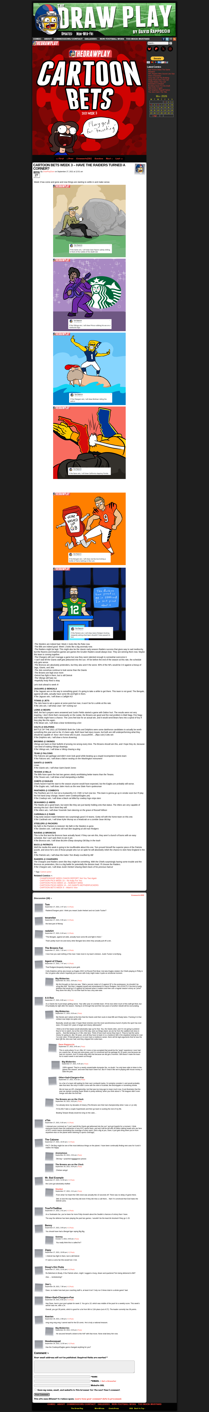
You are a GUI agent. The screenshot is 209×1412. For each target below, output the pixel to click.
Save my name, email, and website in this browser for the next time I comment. (78, 1390)
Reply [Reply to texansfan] (72, 920)
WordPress (99, 1408)
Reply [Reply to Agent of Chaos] (72, 963)
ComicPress (114, 1408)
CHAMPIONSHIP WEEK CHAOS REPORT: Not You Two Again (68, 878)
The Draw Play (104, 19)
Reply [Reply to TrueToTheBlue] (72, 1210)
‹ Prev (70, 158)
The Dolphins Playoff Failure (159, 90)
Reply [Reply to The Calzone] (73, 1142)
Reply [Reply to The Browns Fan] (72, 950)
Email (171, 39)
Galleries (91, 39)
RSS (174, 39)
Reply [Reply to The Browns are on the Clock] (80, 1101)
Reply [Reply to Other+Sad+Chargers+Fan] (83, 1079)
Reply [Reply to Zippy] (73, 1252)
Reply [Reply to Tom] (72, 907)
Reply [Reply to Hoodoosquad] (73, 1343)
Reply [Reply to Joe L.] (72, 1286)
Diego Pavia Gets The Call (158, 80)
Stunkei (59, 1189)
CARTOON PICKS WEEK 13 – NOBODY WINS (61, 883)
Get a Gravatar (109, 1381)
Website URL (97, 1385)
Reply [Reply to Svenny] (77, 1239)
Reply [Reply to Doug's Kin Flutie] (73, 1269)
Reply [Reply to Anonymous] (80, 1155)
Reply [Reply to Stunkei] (80, 1191)
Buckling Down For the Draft (159, 86)
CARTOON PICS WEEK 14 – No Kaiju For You (61, 880)
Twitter (167, 39)
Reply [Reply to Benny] (72, 1228)
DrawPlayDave (48, 172)
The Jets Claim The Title (157, 92)
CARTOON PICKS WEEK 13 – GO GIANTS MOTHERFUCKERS (69, 885)
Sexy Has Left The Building (158, 78)
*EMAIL (103, 1381)
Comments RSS (137, 895)
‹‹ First (60, 158)
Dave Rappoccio (66, 1044)
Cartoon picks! (46, 872)
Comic (37, 39)
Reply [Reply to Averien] (72, 1319)
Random (99, 158)
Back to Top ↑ (139, 1408)
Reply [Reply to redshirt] (72, 933)
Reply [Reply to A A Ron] (72, 1000)
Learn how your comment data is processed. (98, 1399)
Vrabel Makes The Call (157, 82)
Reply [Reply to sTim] (72, 1122)
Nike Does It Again (155, 88)
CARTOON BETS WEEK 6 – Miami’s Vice (59, 887)
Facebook (163, 39)
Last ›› (119, 158)
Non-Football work (112, 39)
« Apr (155, 116)
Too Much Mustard (138, 39)
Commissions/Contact (68, 39)
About (48, 39)
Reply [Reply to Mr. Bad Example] (73, 1180)
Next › (109, 158)
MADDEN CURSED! (156, 84)
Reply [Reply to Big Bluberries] (80, 980)
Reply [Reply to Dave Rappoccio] (83, 1046)
